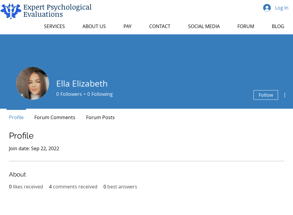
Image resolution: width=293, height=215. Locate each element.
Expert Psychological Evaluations (57, 10)
